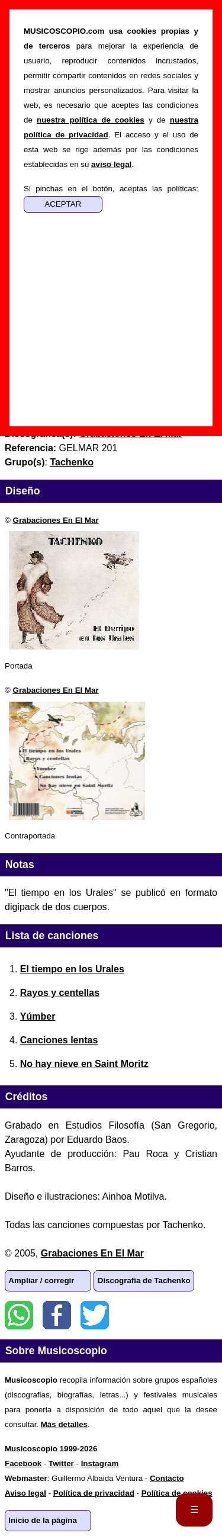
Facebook (57, 1315)
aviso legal (111, 164)
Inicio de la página (42, 1520)
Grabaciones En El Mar (56, 520)
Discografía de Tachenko (144, 1280)
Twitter (95, 1315)
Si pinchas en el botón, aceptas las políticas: (111, 188)
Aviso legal (25, 1493)
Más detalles (64, 1424)
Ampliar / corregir (41, 1280)
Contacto (167, 1478)
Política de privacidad (93, 1493)
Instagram (100, 1463)
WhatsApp (19, 1315)
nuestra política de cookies (90, 119)
